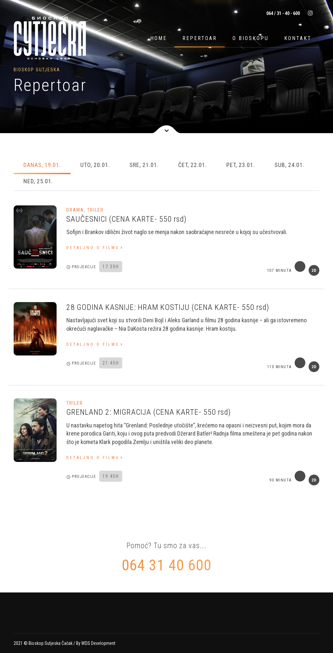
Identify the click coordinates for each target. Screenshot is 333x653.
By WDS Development (95, 643)
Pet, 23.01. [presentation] (240, 164)
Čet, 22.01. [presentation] (192, 164)
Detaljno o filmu (92, 247)
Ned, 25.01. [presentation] (38, 181)
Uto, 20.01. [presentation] (95, 164)
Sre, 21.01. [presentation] (144, 164)
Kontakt (298, 38)
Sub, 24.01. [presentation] (289, 164)
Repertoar (199, 38)
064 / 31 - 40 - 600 (282, 13)
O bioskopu (251, 38)
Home (158, 38)
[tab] (42, 166)
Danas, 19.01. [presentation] (42, 164)
